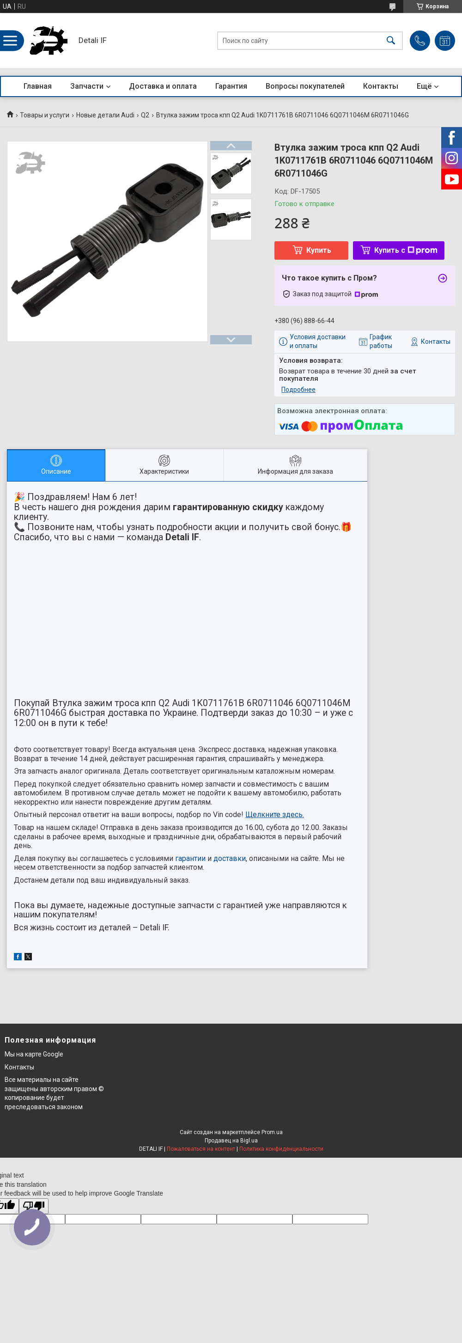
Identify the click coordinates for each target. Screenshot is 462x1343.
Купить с (406, 250)
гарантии (190, 858)
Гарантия (231, 86)
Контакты (380, 86)
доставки (229, 858)
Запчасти (86, 86)
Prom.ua (272, 1132)
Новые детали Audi (105, 115)
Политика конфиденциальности (281, 1149)
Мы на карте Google (34, 1054)
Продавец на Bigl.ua (231, 1140)
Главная (38, 86)
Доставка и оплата (163, 86)
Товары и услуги (44, 115)
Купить (318, 250)
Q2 (145, 115)
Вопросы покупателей (305, 86)
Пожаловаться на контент (201, 1149)
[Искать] (391, 40)
